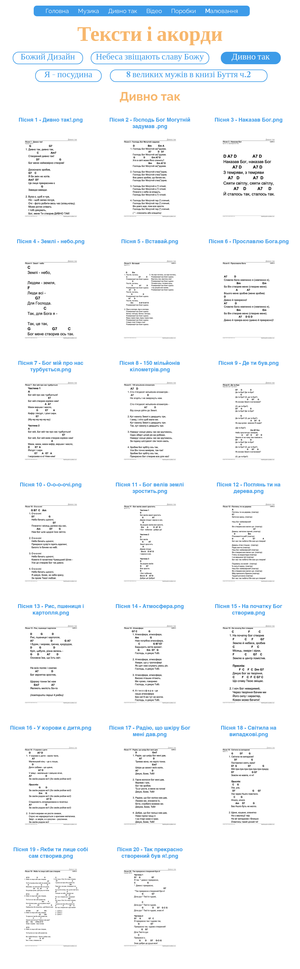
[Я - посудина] (68, 76)
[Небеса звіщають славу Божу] (150, 58)
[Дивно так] (251, 58)
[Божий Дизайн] (48, 58)
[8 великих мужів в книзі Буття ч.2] (188, 76)
